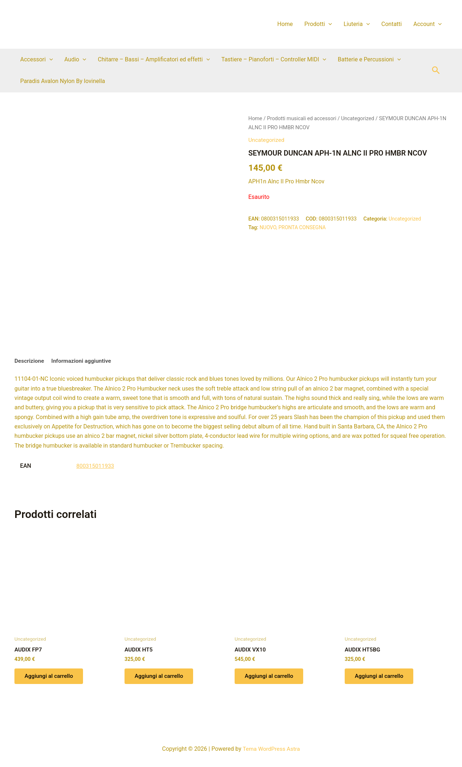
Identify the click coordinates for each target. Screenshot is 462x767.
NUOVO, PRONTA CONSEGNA (294, 227)
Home (285, 24)
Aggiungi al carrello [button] (50, 677)
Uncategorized (361, 118)
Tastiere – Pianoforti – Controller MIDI (273, 59)
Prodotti (318, 24)
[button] (328, 24)
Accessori (36, 59)
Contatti (392, 24)
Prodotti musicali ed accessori (303, 118)
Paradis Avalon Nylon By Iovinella (62, 81)
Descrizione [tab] (29, 361)
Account (427, 24)
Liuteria (357, 24)
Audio (75, 59)
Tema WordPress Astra (271, 748)
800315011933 (95, 466)
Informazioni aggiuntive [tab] (83, 361)
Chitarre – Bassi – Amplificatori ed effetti (154, 59)
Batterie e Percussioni (369, 59)
